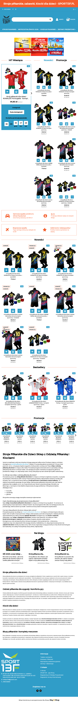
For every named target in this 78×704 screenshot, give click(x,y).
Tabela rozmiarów (46, 657)
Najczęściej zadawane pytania (50, 661)
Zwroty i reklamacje (46, 663)
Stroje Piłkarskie (9, 29)
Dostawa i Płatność (46, 659)
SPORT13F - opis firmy (47, 673)
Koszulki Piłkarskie (48, 29)
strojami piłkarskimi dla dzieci (31, 512)
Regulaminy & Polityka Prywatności (51, 675)
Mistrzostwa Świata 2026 (28, 29)
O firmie (43, 670)
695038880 (6, 681)
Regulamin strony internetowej (50, 677)
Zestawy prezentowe (67, 29)
